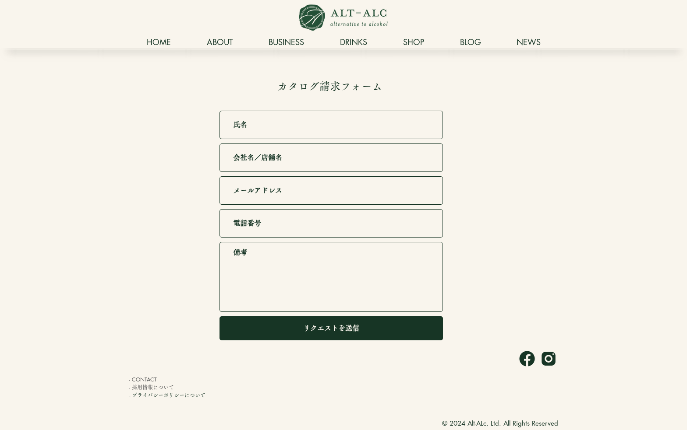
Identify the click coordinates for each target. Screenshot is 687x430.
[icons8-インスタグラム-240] (548, 359)
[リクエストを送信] (331, 328)
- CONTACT (143, 379)
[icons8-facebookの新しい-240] (527, 359)
